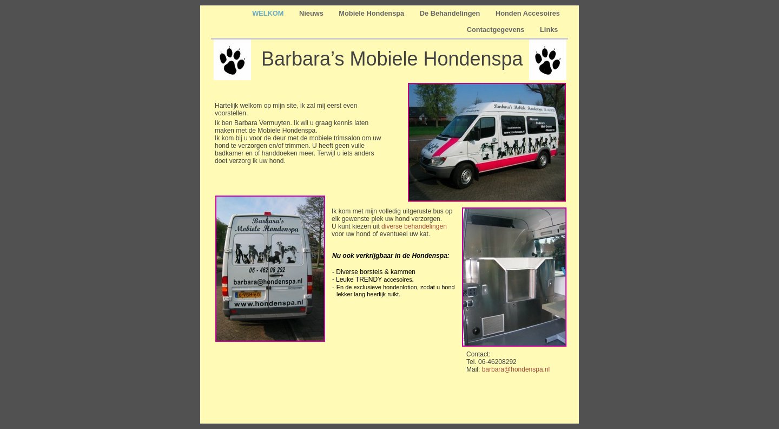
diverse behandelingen (414, 226)
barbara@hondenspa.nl (516, 369)
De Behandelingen (451, 13)
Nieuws (312, 13)
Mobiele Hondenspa (372, 13)
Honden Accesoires (528, 13)
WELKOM (269, 13)
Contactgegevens (496, 29)
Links (550, 29)
